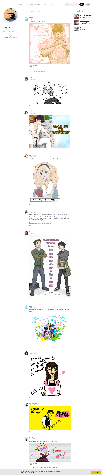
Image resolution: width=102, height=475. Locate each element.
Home (20, 4)
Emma (31, 352)
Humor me (84, 28)
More (51, 4)
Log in (81, 4)
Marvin (84, 29)
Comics (26, 4)
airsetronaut (32, 155)
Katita (31, 112)
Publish (88, 4)
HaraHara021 (85, 23)
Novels (31, 4)
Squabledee (32, 231)
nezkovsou (32, 78)
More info (24, 472)
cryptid (35, 65)
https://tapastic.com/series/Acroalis (41, 223)
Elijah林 (31, 17)
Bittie (83, 17)
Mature (45, 4)
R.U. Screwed (85, 15)
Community (38, 4)
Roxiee (31, 437)
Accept (96, 472)
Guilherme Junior (34, 211)
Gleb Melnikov (33, 403)
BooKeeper (84, 21)
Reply (39, 71)
